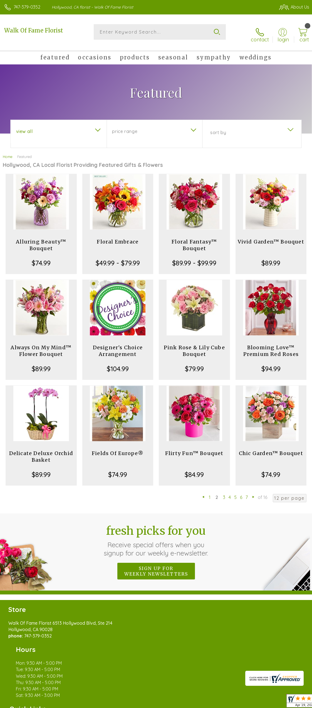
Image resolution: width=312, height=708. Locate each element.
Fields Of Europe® (117, 449)
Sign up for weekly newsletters (156, 566)
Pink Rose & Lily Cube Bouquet (194, 346)
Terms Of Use (181, 702)
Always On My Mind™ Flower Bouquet (41, 346)
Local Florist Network (254, 702)
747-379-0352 (27, 7)
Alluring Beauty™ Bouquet (41, 240)
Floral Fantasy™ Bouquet (194, 240)
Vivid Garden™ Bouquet (271, 237)
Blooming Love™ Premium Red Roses (271, 346)
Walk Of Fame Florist (33, 30)
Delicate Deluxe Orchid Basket (41, 452)
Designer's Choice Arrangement (118, 346)
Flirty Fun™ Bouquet (194, 449)
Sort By (218, 128)
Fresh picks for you (156, 536)
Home (8, 152)
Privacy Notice (214, 702)
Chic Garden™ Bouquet (271, 449)
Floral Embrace (117, 237)
